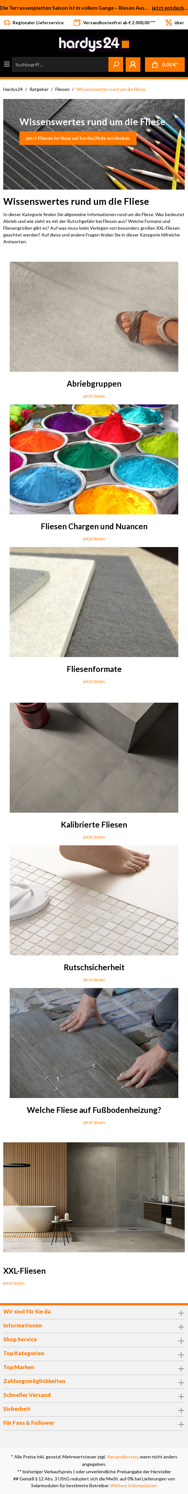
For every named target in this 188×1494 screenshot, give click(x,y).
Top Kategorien (23, 1353)
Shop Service (20, 1339)
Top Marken (18, 1367)
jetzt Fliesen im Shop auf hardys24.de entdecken (78, 138)
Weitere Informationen (133, 1485)
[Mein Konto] (133, 64)
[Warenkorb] (165, 64)
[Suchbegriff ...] (60, 64)
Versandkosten (122, 1456)
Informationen (22, 1325)
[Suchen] (115, 64)
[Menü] (7, 64)
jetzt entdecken (170, 8)
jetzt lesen (94, 396)
